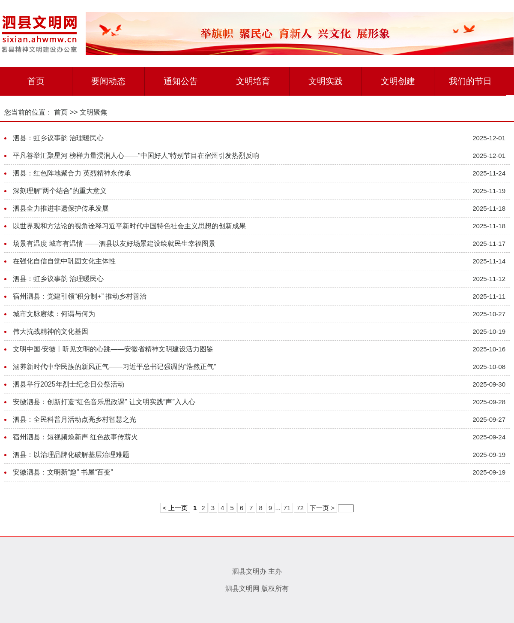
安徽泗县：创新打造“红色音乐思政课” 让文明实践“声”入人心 (104, 401)
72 (300, 507)
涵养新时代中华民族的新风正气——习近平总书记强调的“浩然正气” (114, 366)
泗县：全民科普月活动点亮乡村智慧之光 (74, 419)
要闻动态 (108, 81)
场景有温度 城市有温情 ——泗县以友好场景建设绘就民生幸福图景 (114, 243)
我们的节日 (470, 81)
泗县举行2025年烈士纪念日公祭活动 (68, 384)
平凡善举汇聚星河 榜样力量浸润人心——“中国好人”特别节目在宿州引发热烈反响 (136, 155)
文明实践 (325, 81)
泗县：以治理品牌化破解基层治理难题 (71, 454)
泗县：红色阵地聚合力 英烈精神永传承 (72, 173)
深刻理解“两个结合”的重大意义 (60, 190)
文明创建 (398, 81)
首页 (36, 81)
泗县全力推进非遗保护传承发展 (61, 208)
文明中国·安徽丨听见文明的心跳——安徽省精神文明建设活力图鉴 (113, 349)
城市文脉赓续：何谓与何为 (54, 314)
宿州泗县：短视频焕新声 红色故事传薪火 (75, 437)
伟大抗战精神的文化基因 (50, 331)
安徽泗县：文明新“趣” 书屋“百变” (63, 472)
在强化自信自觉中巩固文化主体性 (64, 261)
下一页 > (322, 507)
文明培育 (253, 81)
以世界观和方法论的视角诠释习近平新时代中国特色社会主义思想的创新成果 (129, 226)
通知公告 (181, 81)
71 (287, 507)
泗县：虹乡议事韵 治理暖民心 (58, 138)
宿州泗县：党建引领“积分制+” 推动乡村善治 (79, 296)
